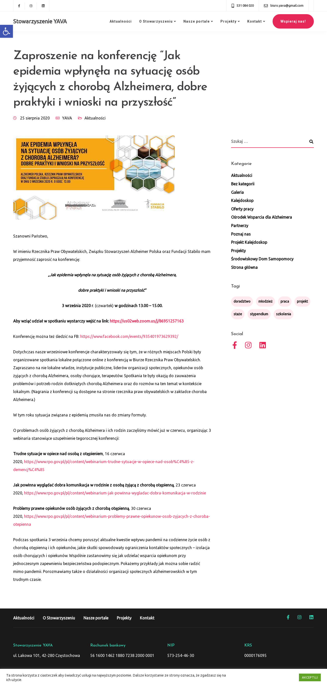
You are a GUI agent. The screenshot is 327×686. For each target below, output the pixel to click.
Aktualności (121, 21)
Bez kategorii (242, 184)
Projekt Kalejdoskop (249, 242)
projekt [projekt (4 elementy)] (302, 301)
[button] (6, 31)
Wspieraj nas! (293, 21)
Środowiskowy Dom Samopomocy (262, 259)
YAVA (67, 118)
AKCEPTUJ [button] (310, 677)
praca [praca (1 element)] (285, 301)
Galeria (237, 192)
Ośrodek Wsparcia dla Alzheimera (261, 217)
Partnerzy (239, 225)
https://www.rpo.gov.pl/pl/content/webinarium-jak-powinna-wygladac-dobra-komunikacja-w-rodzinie (115, 493)
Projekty (228, 21)
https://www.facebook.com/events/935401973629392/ (129, 336)
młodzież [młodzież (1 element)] (265, 301)
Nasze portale (196, 21)
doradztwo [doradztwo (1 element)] (242, 301)
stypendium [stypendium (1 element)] (259, 314)
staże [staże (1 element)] (238, 314)
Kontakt (254, 21)
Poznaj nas (241, 234)
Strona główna (244, 267)
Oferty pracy (242, 209)
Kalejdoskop (242, 200)
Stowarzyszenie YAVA (40, 21)
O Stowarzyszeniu (156, 21)
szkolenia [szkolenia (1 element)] (283, 314)
